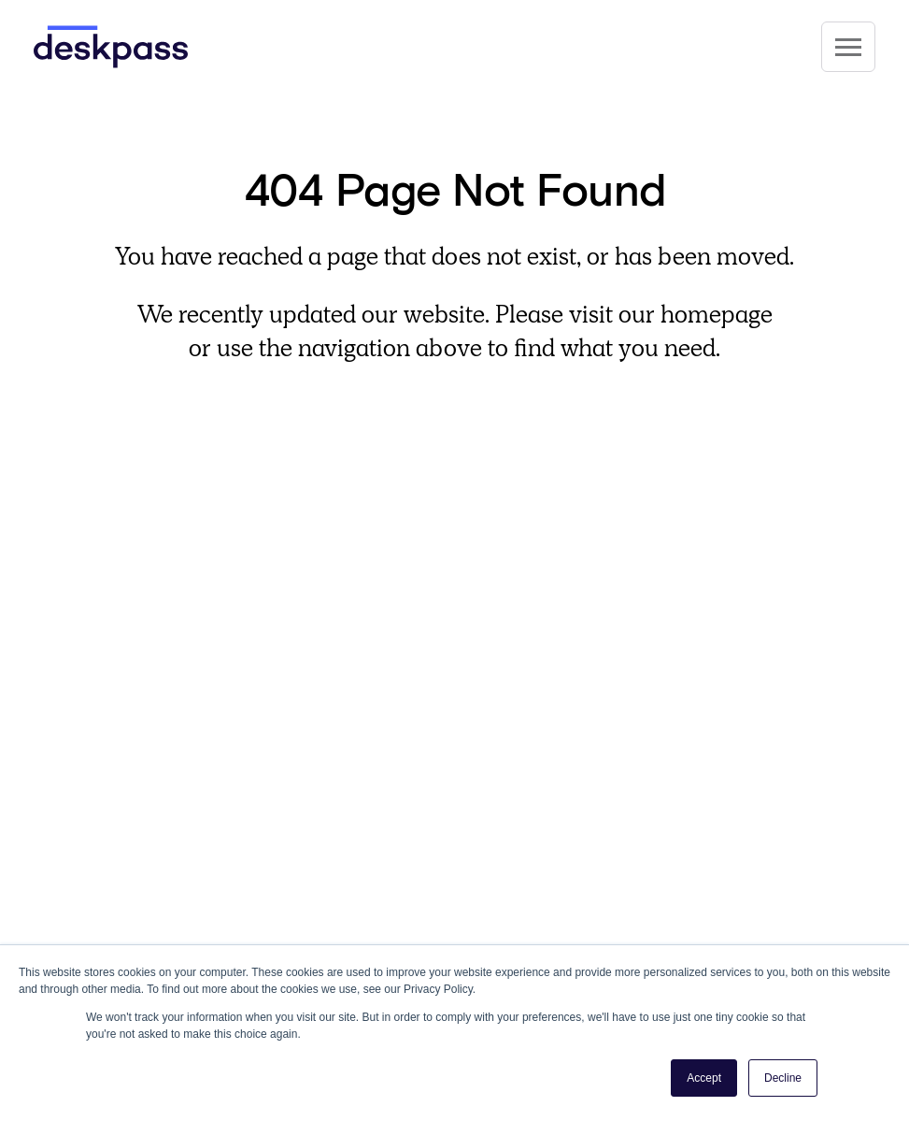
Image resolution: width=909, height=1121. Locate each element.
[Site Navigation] (848, 47)
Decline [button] (783, 1078)
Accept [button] (704, 1078)
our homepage (695, 314)
